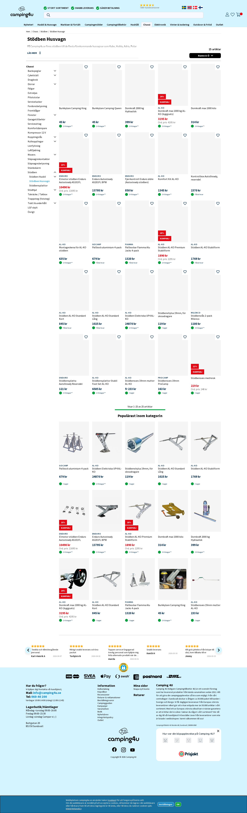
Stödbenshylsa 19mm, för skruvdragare (172, 314)
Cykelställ (33, 75)
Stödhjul (32, 189)
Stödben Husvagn (57, 31)
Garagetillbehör (36, 119)
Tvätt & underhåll (37, 203)
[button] (152, 6)
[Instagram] (123, 750)
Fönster (32, 115)
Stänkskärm (34, 167)
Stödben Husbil (37, 176)
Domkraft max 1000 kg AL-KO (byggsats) (172, 112)
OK (178, 804)
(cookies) (112, 800)
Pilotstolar (34, 97)
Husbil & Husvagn (47, 24)
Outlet (219, 24)
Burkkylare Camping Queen (106, 108)
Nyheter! (28, 24)
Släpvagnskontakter (39, 159)
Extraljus (32, 92)
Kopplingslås (35, 137)
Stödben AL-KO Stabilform (205, 247)
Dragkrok (33, 79)
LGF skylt (33, 207)
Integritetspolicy (105, 717)
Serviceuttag (34, 123)
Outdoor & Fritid (202, 24)
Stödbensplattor (38, 185)
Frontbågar (34, 110)
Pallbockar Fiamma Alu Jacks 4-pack (137, 249)
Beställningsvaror (106, 700)
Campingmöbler (94, 24)
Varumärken (103, 708)
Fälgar (31, 88)
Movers (31, 154)
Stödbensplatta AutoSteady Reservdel (71, 382)
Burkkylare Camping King (72, 108)
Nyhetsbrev (103, 714)
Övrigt (31, 211)
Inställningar (165, 804)
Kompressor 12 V (37, 132)
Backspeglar (34, 70)
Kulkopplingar (35, 141)
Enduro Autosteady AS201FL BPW (102, 180)
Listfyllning (34, 145)
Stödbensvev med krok (203, 378)
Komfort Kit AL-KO (168, 179)
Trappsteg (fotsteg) (39, 198)
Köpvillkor (102, 691)
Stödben (44, 31)
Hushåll (135, 24)
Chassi (146, 24)
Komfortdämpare (37, 128)
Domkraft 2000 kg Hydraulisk (134, 110)
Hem (28, 31)
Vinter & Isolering (179, 24)
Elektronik (160, 24)
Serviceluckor (35, 101)
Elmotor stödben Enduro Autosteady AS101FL (72, 180)
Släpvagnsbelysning (38, 163)
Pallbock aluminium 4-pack (106, 247)
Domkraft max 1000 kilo (203, 108)
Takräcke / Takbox (37, 194)
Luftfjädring (34, 150)
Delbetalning (103, 689)
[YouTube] (132, 750)
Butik (100, 711)
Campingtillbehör (116, 24)
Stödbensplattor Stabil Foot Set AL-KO (104, 382)
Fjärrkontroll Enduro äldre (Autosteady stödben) (139, 180)
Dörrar (31, 84)
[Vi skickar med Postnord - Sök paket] (152, 677)
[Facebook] (114, 750)
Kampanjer (103, 706)
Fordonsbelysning (37, 106)
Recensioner (103, 694)
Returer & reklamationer (109, 697)
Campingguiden (105, 703)
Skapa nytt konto (141, 689)
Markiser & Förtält (70, 24)
